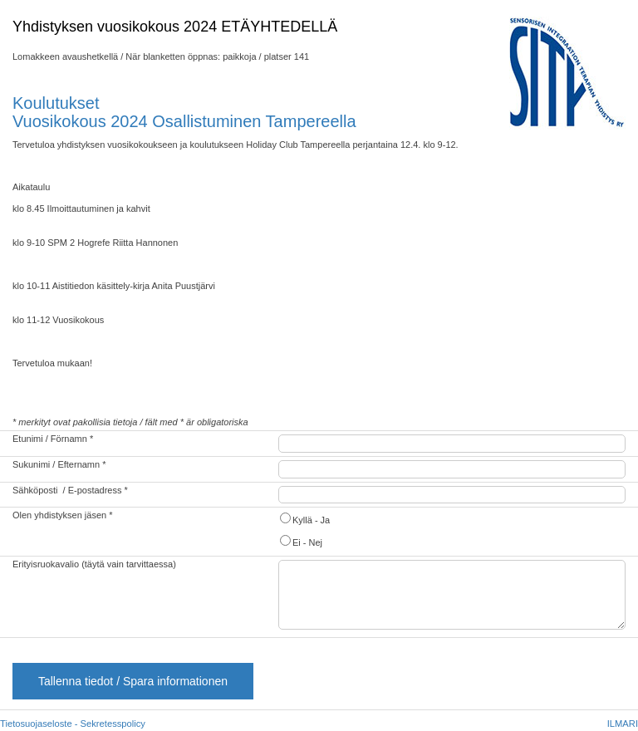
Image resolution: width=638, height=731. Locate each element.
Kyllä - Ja (304, 519)
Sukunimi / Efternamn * (59, 464)
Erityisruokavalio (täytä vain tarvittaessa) (94, 564)
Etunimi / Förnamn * (52, 439)
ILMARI (622, 724)
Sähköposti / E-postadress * (70, 490)
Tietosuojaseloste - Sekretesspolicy (72, 724)
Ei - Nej (300, 541)
